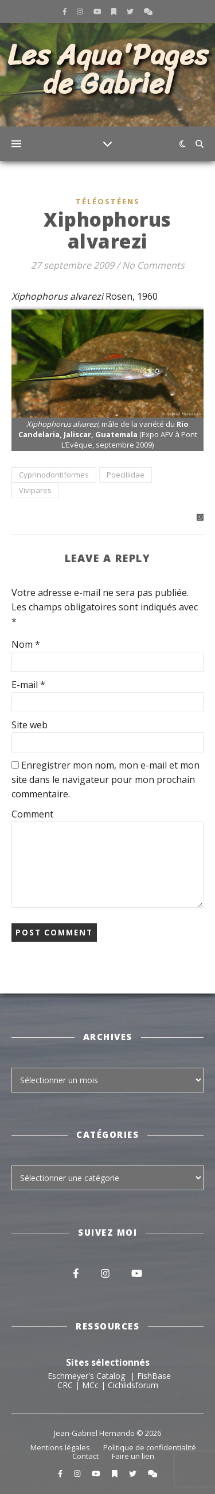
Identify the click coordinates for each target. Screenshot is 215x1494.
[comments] (148, 11)
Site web (29, 725)
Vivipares (35, 490)
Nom (25, 644)
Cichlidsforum (133, 1385)
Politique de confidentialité (149, 1447)
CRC (65, 1385)
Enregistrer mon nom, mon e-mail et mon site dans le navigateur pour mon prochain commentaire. (105, 779)
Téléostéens (108, 201)
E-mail (28, 684)
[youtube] (98, 11)
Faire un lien (133, 1456)
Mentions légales (60, 1447)
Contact (85, 1456)
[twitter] (131, 11)
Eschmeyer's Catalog (86, 1375)
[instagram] (81, 11)
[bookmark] (114, 11)
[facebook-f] (65, 11)
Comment (32, 814)
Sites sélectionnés (108, 1362)
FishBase (154, 1375)
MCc (90, 1385)
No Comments (153, 265)
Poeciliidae (125, 474)
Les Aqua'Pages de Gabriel (107, 69)
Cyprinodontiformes (54, 474)
